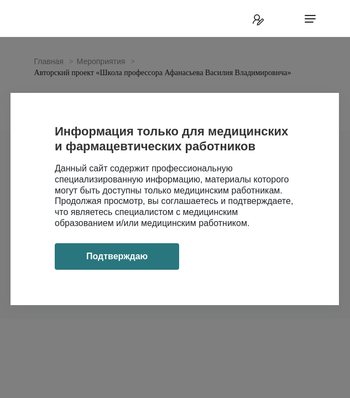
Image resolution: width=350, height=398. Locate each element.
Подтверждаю (117, 256)
